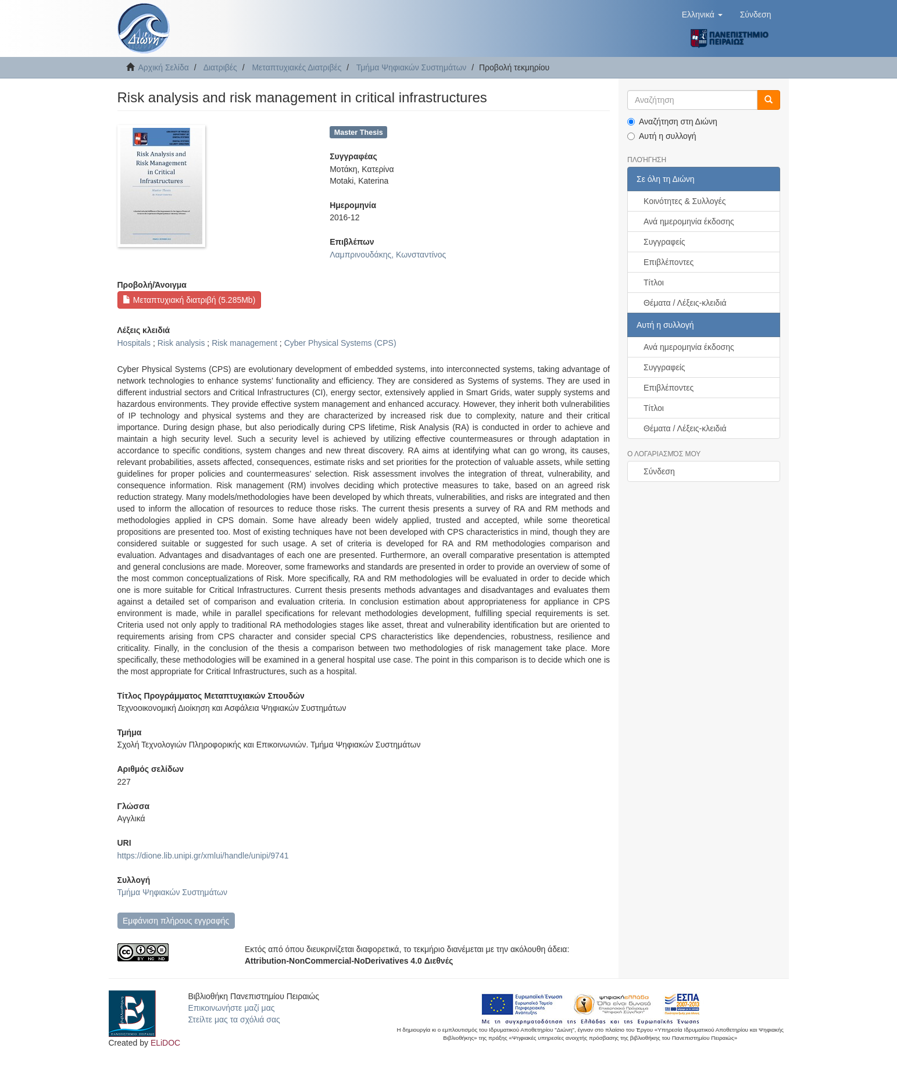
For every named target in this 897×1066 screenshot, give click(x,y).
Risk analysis (181, 343)
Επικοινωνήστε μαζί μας (231, 1008)
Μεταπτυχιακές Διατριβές (296, 67)
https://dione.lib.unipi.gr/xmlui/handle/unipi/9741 (203, 855)
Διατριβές (220, 67)
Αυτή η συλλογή (661, 136)
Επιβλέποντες (669, 262)
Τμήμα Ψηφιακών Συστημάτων (411, 67)
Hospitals (134, 343)
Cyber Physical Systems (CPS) (340, 343)
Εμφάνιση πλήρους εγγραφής (176, 920)
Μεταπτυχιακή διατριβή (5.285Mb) (189, 300)
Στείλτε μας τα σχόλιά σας (234, 1019)
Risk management (244, 343)
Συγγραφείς (664, 241)
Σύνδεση (659, 471)
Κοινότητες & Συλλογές (685, 201)
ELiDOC (165, 1042)
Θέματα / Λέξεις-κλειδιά (685, 302)
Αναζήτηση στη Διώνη (672, 121)
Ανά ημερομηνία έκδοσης (689, 221)
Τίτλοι (654, 282)
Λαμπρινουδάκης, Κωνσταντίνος (388, 254)
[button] (702, 14)
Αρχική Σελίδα (163, 67)
